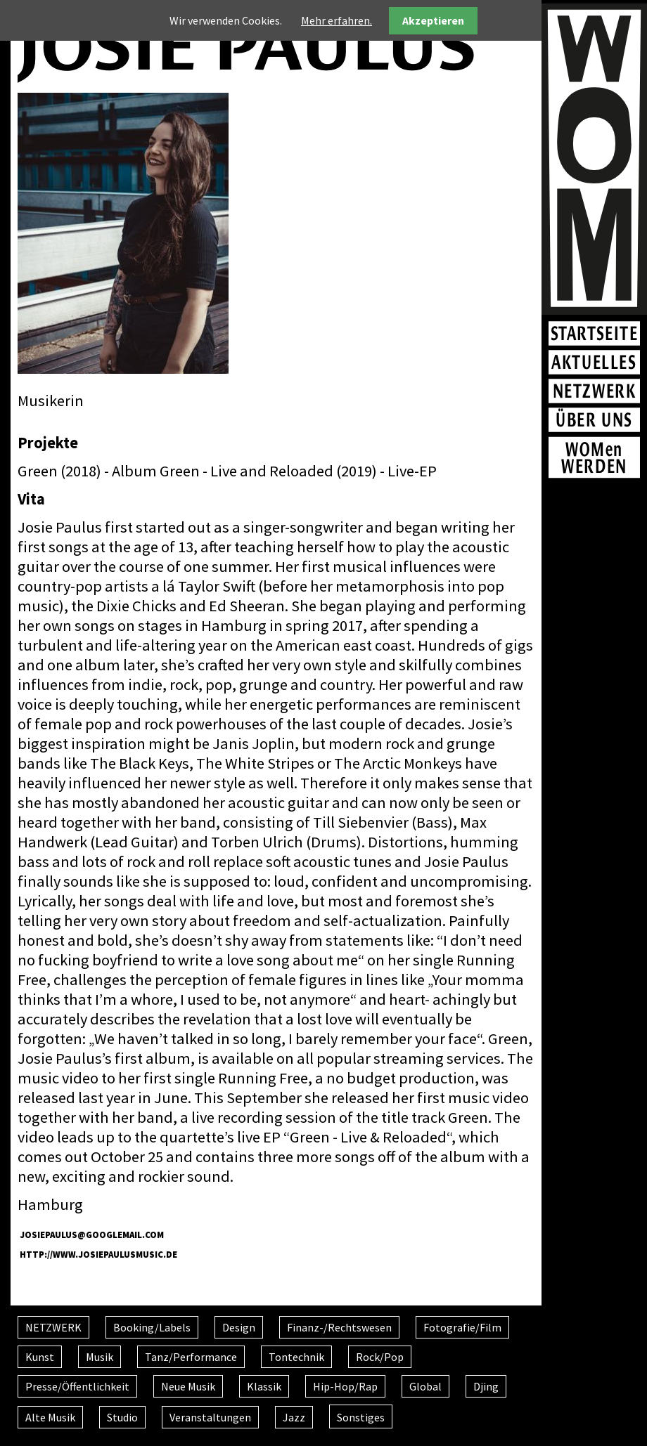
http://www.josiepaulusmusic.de (98, 1254)
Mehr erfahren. (336, 20)
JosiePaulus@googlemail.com (92, 1234)
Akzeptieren (433, 20)
